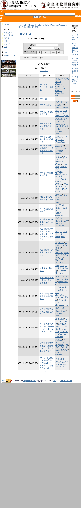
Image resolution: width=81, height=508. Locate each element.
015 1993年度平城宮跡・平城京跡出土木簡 (47, 280)
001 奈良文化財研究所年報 (28, 27)
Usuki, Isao (60, 142)
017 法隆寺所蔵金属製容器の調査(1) (46, 296)
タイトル (7, 44)
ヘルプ (6, 52)
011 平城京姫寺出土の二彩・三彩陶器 (46, 222)
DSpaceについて (10, 55)
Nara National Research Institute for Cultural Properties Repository (43, 25)
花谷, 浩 (58, 157)
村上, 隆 (58, 340)
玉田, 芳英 (59, 218)
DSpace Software (29, 381)
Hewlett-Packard (66, 381)
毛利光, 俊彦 (60, 287)
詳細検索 (42, 17)
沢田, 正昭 (59, 347)
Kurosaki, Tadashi (59, 201)
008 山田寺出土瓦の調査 (75, 37)
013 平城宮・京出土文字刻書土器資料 (46, 252)
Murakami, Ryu (61, 305)
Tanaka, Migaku (62, 107)
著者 (5, 41)
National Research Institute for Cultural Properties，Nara (60, 89)
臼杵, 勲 (58, 137)
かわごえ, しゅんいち (61, 331)
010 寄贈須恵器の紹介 (75, 71)
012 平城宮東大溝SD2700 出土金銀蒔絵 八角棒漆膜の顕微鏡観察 (46, 234)
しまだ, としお (61, 129)
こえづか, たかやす (61, 321)
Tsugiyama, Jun (62, 116)
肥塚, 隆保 (59, 319)
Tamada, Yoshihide (59, 224)
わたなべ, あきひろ (61, 279)
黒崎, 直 (58, 195)
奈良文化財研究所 (2, 15)
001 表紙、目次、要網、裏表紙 (46, 87)
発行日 (6, 38)
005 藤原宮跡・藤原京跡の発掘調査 (46, 126)
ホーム (6, 24)
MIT (54, 381)
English (78, 16)
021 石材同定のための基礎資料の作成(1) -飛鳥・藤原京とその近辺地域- (46, 363)
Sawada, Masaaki (59, 353)
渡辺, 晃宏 (59, 277)
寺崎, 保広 (59, 266)
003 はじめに (45, 105)
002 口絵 (43, 99)
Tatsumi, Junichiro (59, 214)
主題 (5, 47)
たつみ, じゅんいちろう (61, 207)
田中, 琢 (58, 102)
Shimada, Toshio (59, 132)
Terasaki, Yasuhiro (59, 261)
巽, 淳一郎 (59, 205)
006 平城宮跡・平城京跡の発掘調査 (46, 139)
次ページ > (44, 71)
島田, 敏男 (64, 126)
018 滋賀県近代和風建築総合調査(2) (46, 311)
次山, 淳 (58, 111)
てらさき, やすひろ (61, 268)
